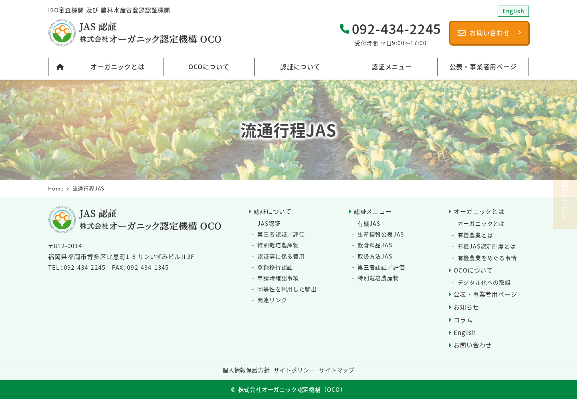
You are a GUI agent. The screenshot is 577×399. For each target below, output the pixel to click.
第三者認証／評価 (281, 234)
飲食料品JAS (374, 245)
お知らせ (466, 307)
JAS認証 (268, 223)
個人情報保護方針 (246, 370)
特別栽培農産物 (278, 245)
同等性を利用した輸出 (287, 289)
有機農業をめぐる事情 (487, 258)
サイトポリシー (294, 370)
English (465, 332)
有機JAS (368, 223)
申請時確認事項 (278, 278)
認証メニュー (373, 211)
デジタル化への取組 (484, 282)
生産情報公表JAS (380, 234)
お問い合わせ (473, 345)
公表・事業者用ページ (485, 294)
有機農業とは (475, 235)
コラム (463, 319)
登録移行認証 (275, 267)
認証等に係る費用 (281, 256)
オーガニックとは (479, 211)
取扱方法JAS (374, 256)
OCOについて (473, 270)
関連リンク (272, 300)
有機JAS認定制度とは (487, 246)
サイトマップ (337, 370)
